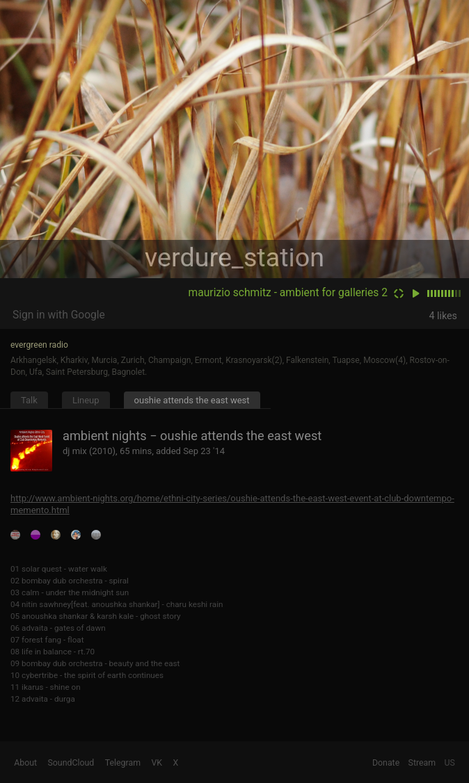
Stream (422, 763)
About (25, 763)
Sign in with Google (59, 315)
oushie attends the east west (192, 400)
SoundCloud (71, 763)
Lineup (86, 400)
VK (156, 763)
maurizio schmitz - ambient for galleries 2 (288, 292)
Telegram (123, 763)
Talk (29, 400)
